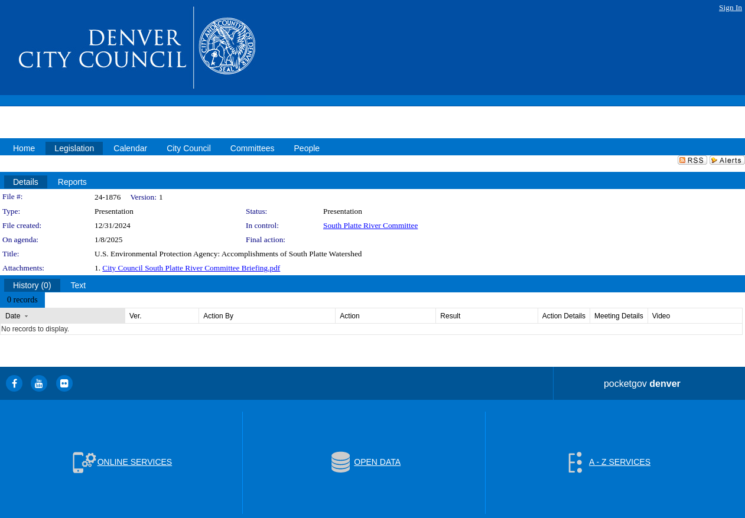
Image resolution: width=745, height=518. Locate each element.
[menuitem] (22, 300)
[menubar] (22, 300)
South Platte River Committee (370, 225)
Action (349, 316)
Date (12, 316)
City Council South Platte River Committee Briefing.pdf (191, 267)
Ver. (135, 316)
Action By (218, 316)
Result (450, 316)
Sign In (730, 7)
